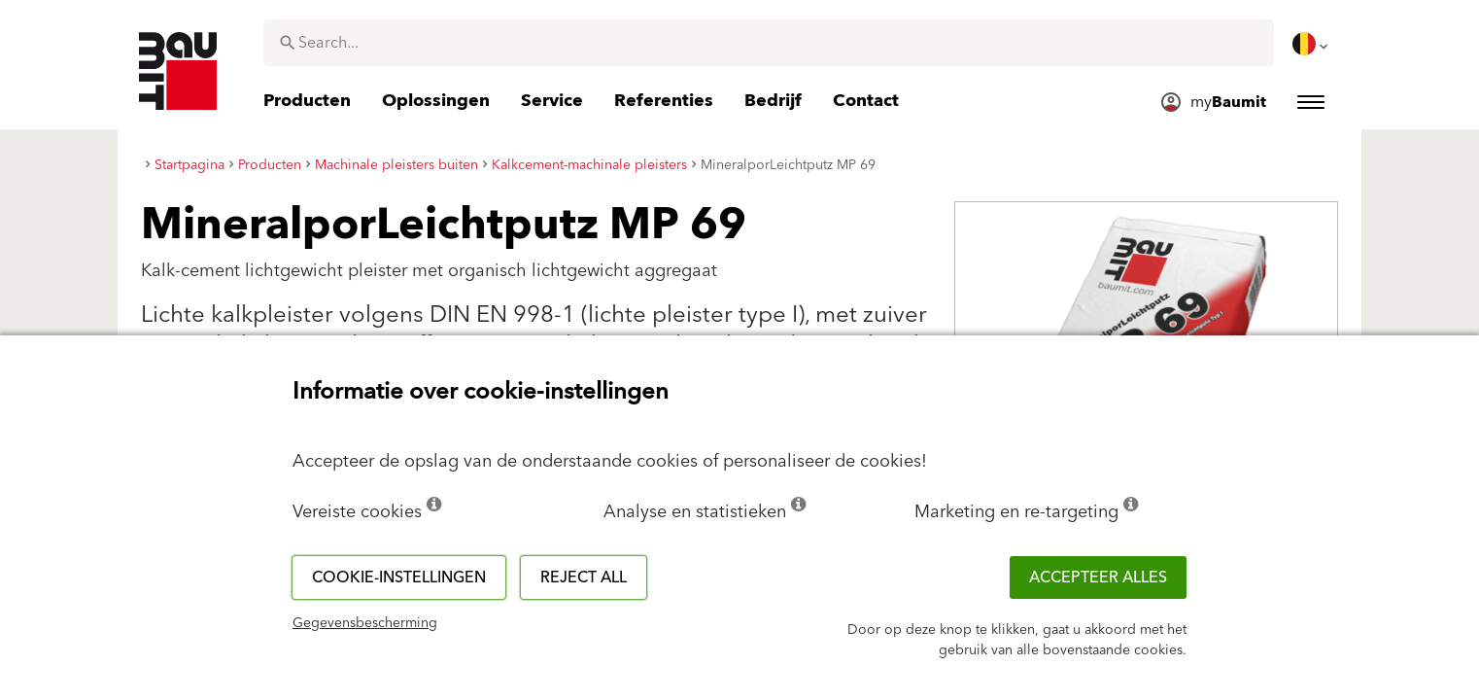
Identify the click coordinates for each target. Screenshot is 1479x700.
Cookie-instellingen (399, 577)
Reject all (583, 577)
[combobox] (768, 42)
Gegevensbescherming (364, 623)
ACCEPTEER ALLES (1098, 577)
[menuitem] (1312, 43)
